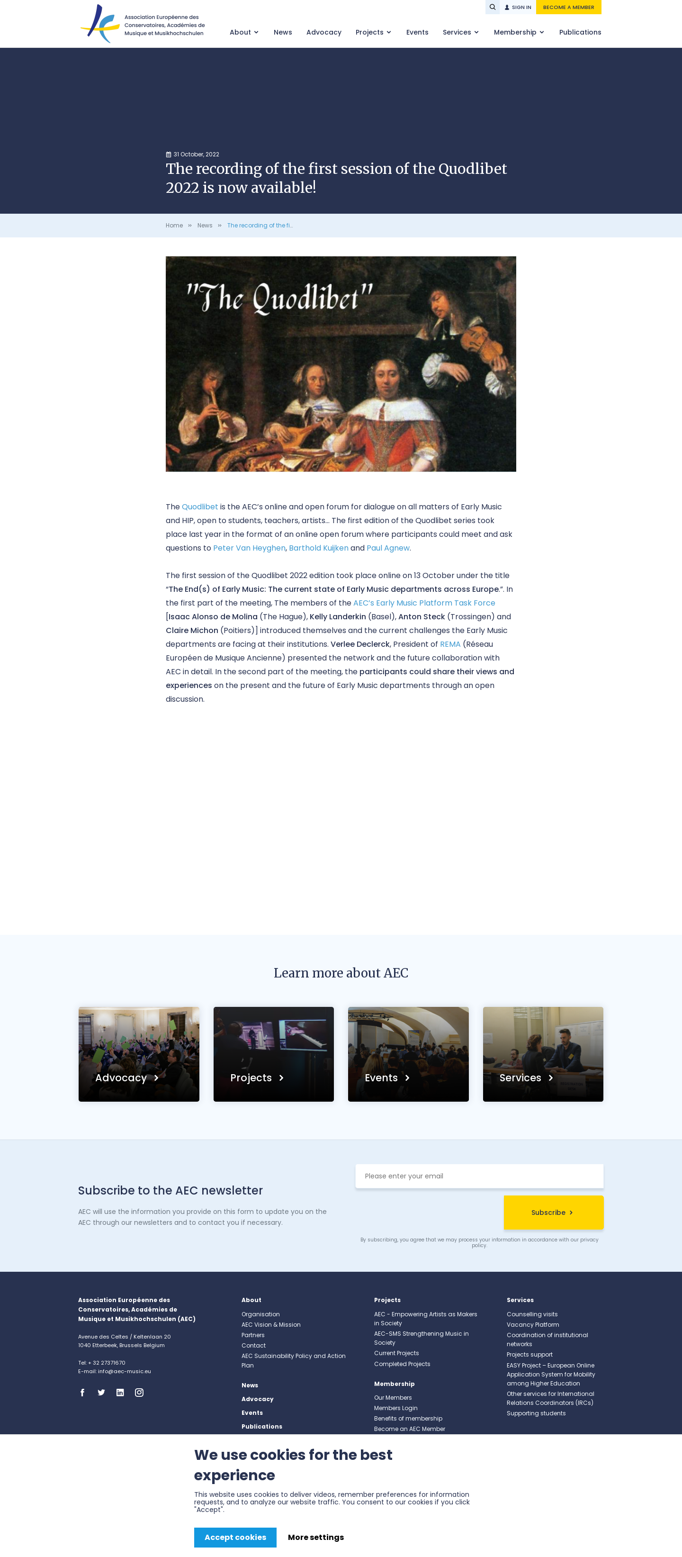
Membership (516, 32)
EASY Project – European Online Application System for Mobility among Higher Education (551, 1374)
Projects (371, 32)
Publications (580, 32)
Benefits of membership (408, 1418)
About (241, 32)
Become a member (568, 7)
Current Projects (396, 1353)
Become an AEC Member (409, 1429)
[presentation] (427, 1213)
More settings (316, 1537)
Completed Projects (402, 1364)
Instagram (142, 1392)
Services (458, 32)
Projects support (530, 1354)
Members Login (396, 1408)
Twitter (104, 1392)
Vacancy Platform (533, 1325)
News (283, 32)
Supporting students (536, 1413)
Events (417, 32)
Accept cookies (235, 1537)
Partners (253, 1335)
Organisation (261, 1314)
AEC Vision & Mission (271, 1325)
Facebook (85, 1392)
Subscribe (548, 1212)
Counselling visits (532, 1314)
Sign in (521, 7)
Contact (254, 1345)
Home (174, 225)
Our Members (393, 1398)
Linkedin (123, 1392)
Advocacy (323, 32)
